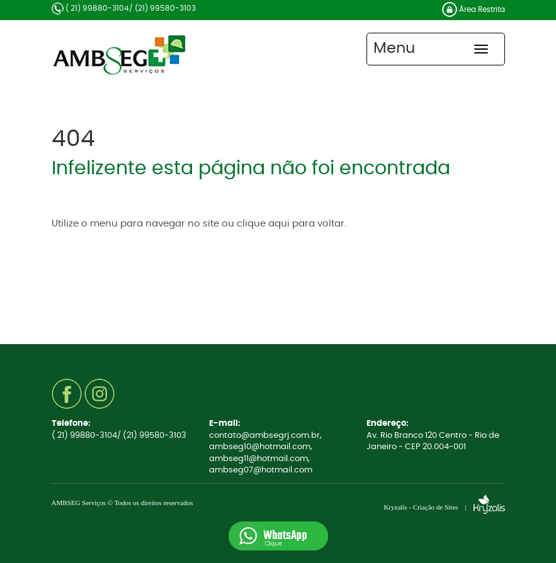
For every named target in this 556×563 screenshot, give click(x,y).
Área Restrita (473, 9)
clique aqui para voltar (290, 223)
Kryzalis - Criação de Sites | (443, 507)
